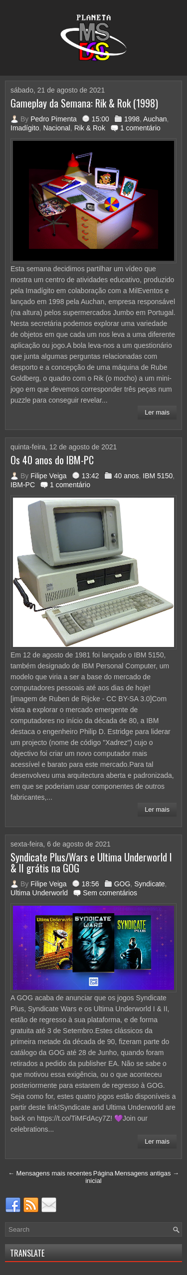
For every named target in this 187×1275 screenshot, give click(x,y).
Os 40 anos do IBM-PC (52, 459)
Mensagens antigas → (147, 1173)
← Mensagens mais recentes (50, 1173)
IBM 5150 (158, 476)
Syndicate (149, 884)
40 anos (126, 476)
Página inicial (99, 1176)
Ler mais (157, 412)
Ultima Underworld (39, 893)
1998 (132, 119)
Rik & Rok (89, 128)
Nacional (56, 128)
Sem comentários (110, 893)
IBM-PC (22, 485)
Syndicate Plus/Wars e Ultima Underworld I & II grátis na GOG (91, 862)
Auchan (155, 119)
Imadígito (24, 128)
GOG (122, 884)
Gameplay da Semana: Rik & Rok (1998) (84, 103)
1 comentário (140, 128)
